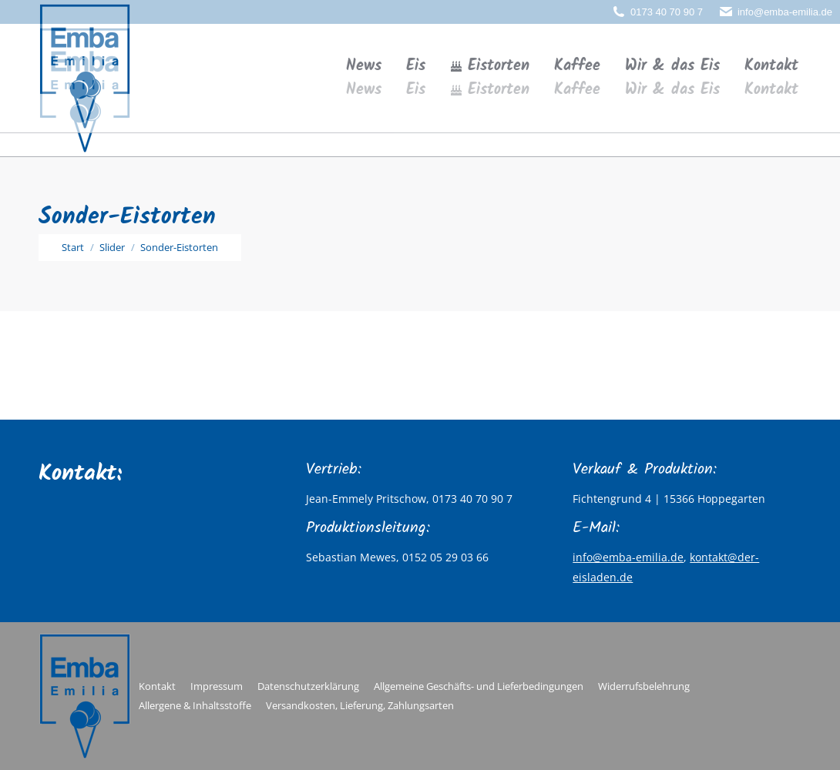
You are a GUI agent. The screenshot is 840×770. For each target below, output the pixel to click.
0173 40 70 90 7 (666, 12)
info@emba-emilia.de (785, 12)
